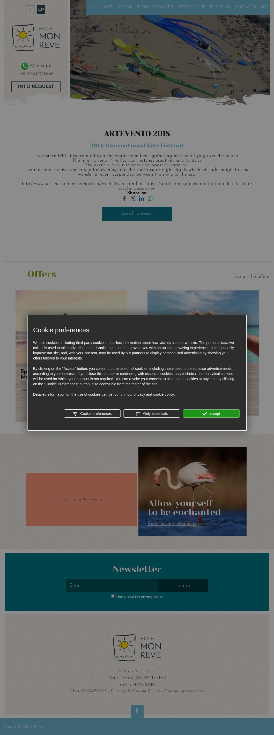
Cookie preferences (92, 413)
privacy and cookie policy (154, 394)
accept (211, 413)
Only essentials (152, 413)
